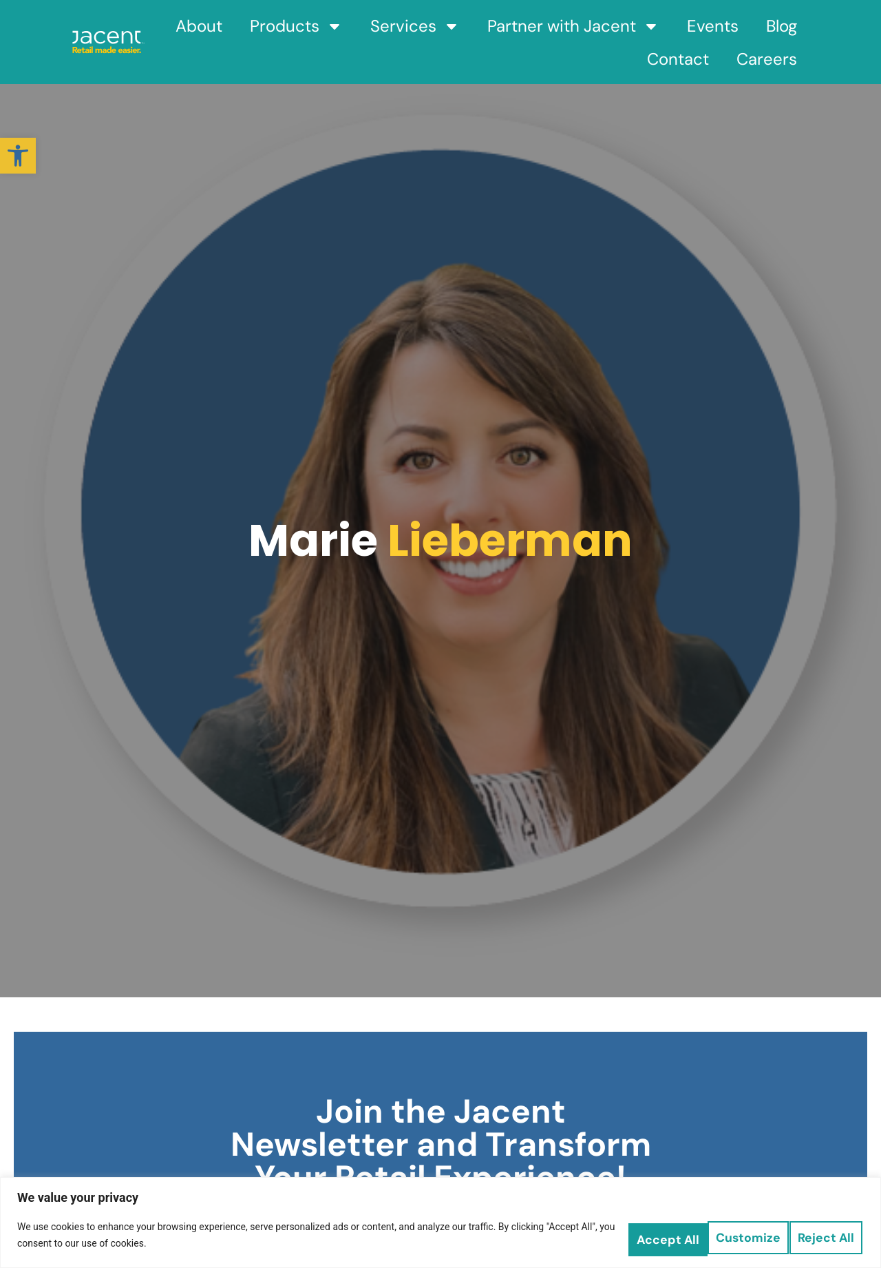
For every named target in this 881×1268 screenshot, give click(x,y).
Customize (632, 1234)
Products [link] (296, 26)
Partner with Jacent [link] (573, 26)
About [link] (199, 26)
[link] (18, 156)
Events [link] (713, 26)
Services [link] (415, 26)
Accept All (818, 1234)
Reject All (726, 1234)
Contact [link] (678, 59)
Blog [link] (781, 26)
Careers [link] (766, 59)
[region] (440, 1221)
